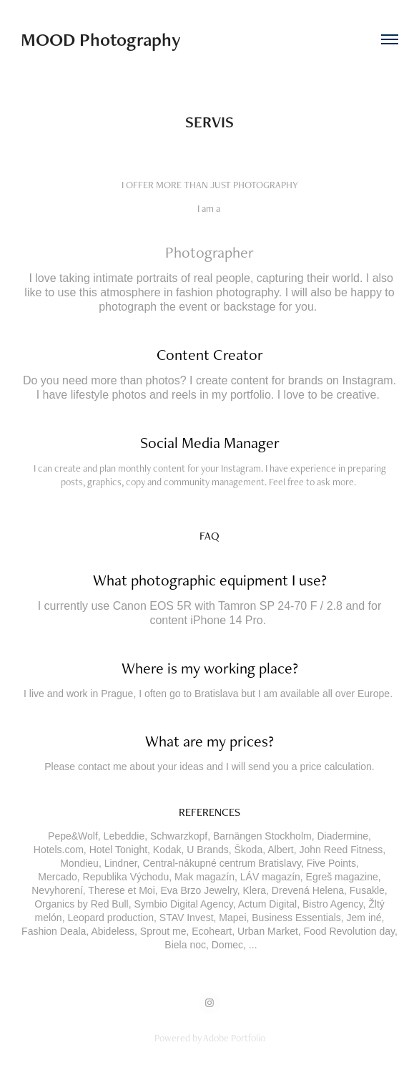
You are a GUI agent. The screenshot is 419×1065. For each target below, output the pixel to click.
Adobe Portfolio (234, 1037)
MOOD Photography (101, 39)
